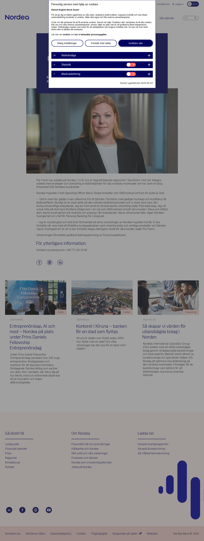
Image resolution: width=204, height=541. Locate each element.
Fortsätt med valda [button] (101, 43)
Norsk (69, 10)
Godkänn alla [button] (136, 43)
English (62, 10)
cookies (67, 34)
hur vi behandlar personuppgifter (91, 34)
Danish (54, 10)
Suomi (76, 10)
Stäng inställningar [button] (67, 43)
